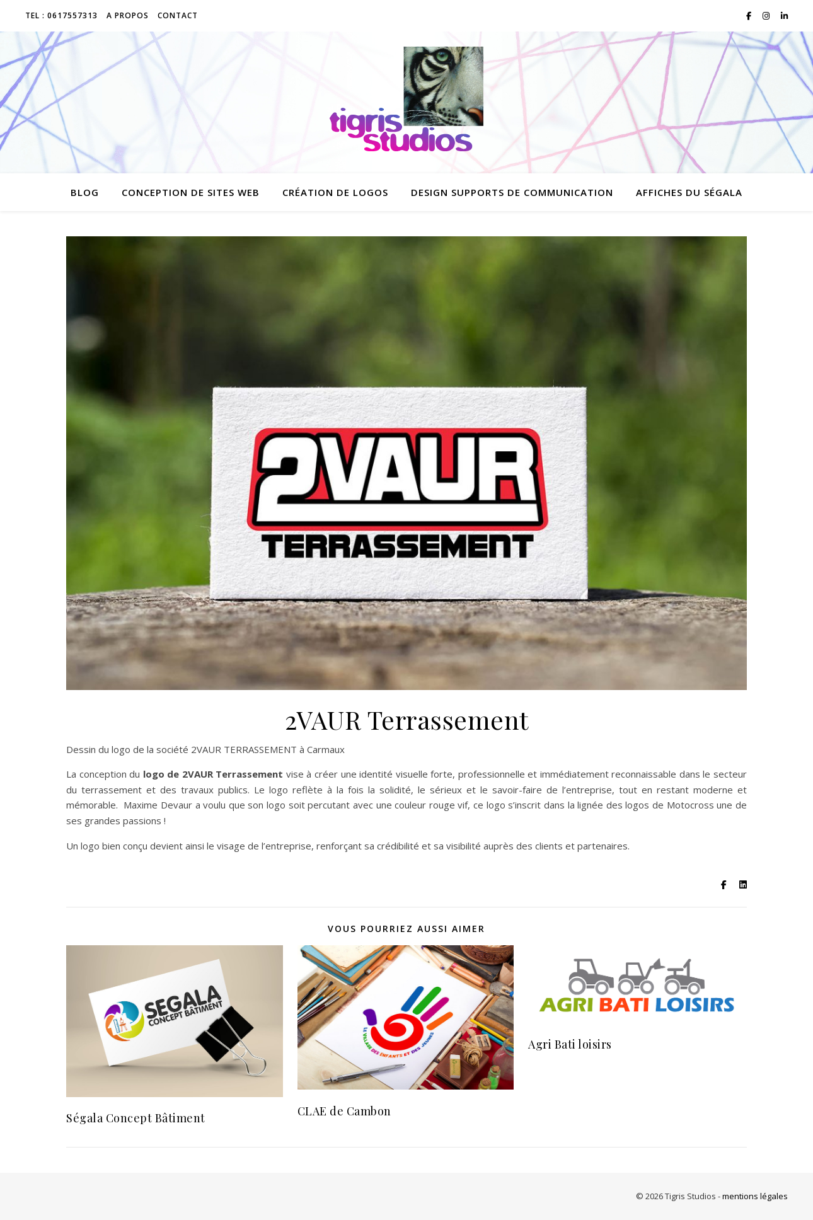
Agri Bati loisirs (570, 1044)
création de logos (335, 192)
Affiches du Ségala (689, 192)
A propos (128, 15)
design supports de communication (512, 192)
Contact (178, 15)
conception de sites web (191, 192)
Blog (85, 192)
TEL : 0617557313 (61, 15)
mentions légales (755, 1196)
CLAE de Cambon (344, 1111)
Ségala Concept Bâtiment (135, 1117)
